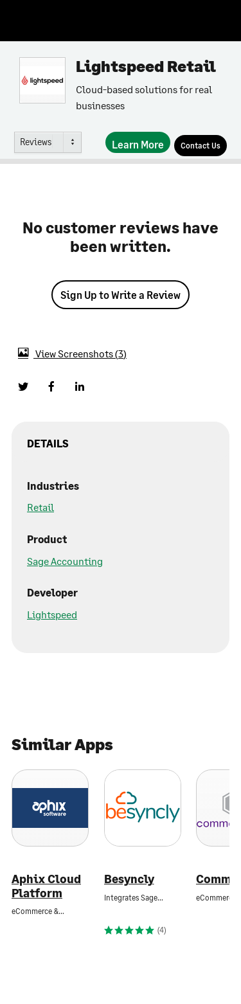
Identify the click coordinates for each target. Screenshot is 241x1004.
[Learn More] (137, 142)
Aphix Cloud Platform (46, 886)
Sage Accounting (65, 561)
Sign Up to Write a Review (120, 295)
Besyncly (129, 879)
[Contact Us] (200, 145)
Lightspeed (52, 614)
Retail (40, 507)
